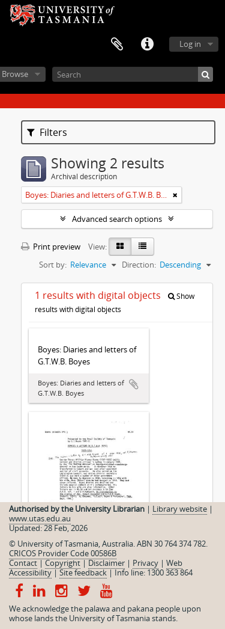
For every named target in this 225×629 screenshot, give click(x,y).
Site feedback (83, 572)
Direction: (139, 264)
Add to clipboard (134, 384)
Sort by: (53, 264)
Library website (179, 508)
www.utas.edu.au (40, 518)
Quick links (147, 44)
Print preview (50, 246)
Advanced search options (117, 218)
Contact (23, 562)
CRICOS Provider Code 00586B (62, 553)
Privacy (145, 562)
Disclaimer (106, 562)
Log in (190, 43)
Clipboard (117, 44)
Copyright (62, 562)
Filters (47, 132)
